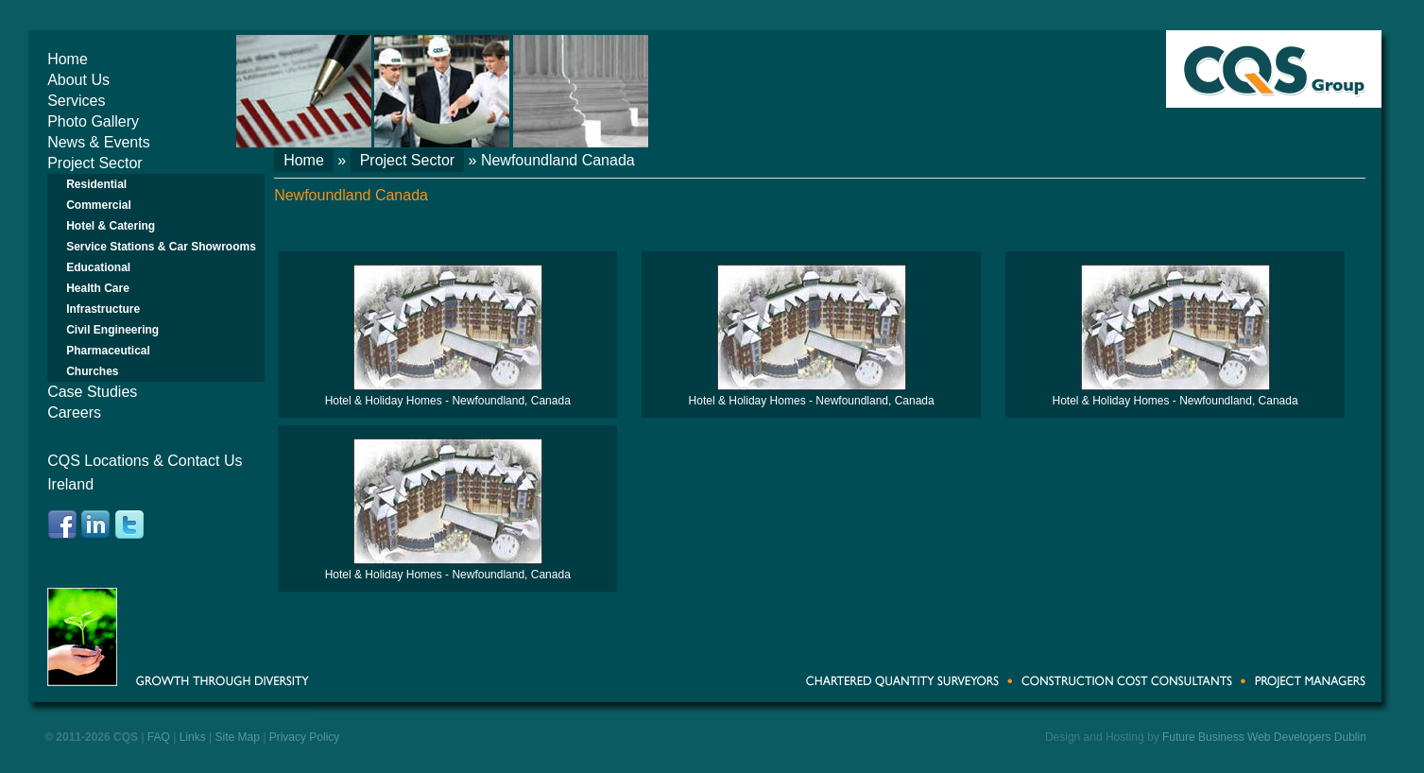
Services (76, 101)
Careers (74, 412)
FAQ (158, 737)
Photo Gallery (93, 121)
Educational (98, 267)
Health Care (97, 288)
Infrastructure (103, 309)
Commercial (98, 205)
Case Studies (92, 392)
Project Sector (94, 163)
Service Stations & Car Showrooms (161, 246)
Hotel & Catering (110, 225)
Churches (92, 371)
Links (193, 737)
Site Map (236, 737)
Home (67, 59)
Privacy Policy (304, 737)
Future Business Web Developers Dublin (1264, 737)
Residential (96, 184)
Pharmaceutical (108, 350)
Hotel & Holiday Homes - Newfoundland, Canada (448, 400)
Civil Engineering (112, 329)
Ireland (70, 484)
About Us (78, 80)
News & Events (98, 142)
